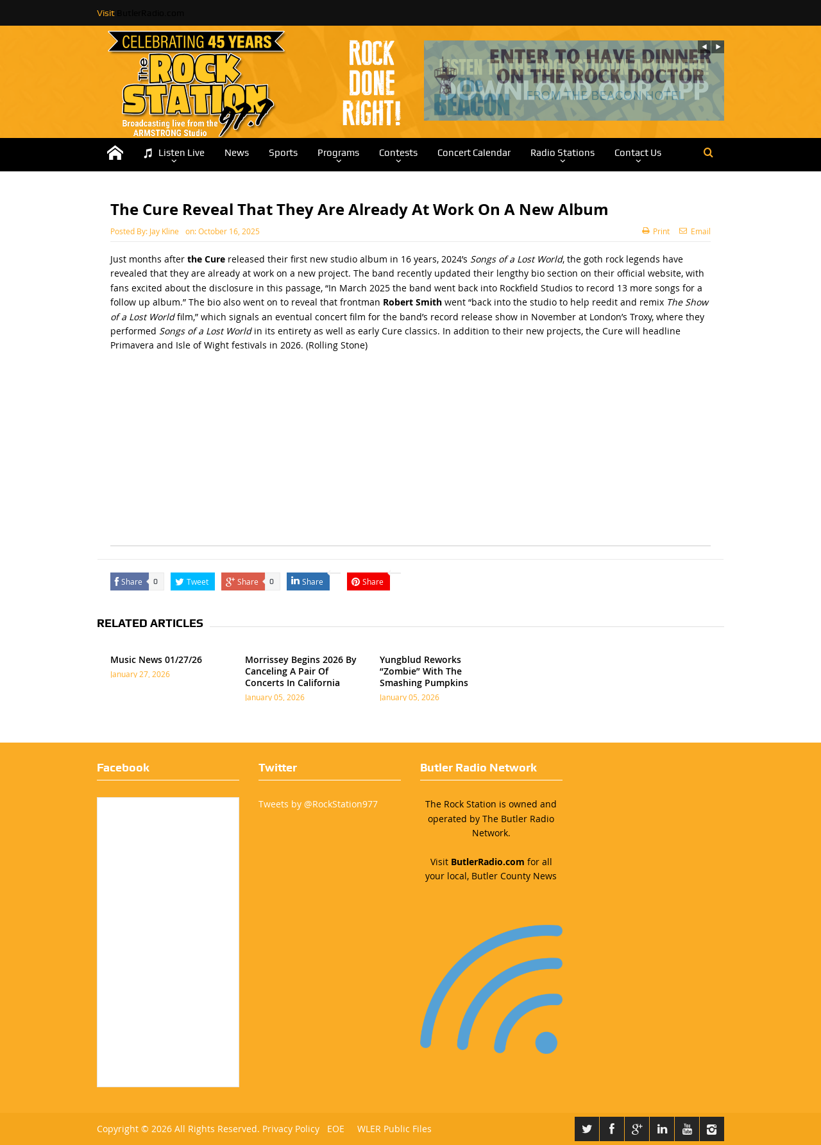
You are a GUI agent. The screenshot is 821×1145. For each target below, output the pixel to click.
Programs (338, 153)
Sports (283, 153)
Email (695, 231)
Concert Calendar (474, 153)
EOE (333, 1129)
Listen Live (174, 153)
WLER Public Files (394, 1129)
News (236, 153)
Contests (398, 153)
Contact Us (637, 153)
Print (656, 231)
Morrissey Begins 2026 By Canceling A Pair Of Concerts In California (301, 671)
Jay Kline (164, 231)
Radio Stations (562, 153)
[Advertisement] (410, 456)
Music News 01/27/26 (156, 659)
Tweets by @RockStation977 (318, 804)
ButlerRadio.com (150, 13)
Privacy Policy (290, 1129)
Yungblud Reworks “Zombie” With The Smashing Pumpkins (424, 671)
